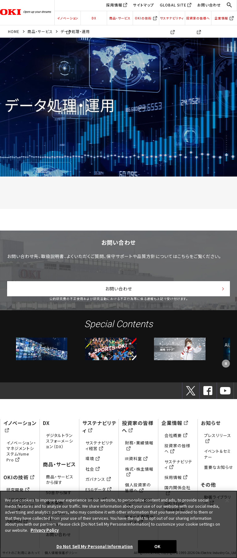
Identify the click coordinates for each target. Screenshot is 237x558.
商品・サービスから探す (59, 479)
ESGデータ (98, 489)
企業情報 (224, 18)
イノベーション (67, 20)
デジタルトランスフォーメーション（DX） (59, 440)
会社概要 (175, 435)
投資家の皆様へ (198, 20)
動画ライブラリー (41, 348)
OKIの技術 (146, 18)
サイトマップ (143, 4)
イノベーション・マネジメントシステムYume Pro (21, 451)
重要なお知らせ (218, 467)
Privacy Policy (45, 530)
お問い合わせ (209, 4)
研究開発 (17, 490)
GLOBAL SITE (173, 4)
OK (157, 546)
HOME (13, 31)
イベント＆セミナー (217, 454)
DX (94, 18)
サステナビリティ (172, 20)
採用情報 (114, 4)
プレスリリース (217, 438)
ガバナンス (98, 479)
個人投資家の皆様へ (138, 487)
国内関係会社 (177, 490)
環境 (92, 458)
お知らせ (211, 423)
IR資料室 (136, 458)
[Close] (227, 500)
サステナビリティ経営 (99, 445)
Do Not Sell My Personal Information (94, 546)
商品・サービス (120, 18)
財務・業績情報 (139, 445)
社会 (92, 469)
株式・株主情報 (139, 471)
